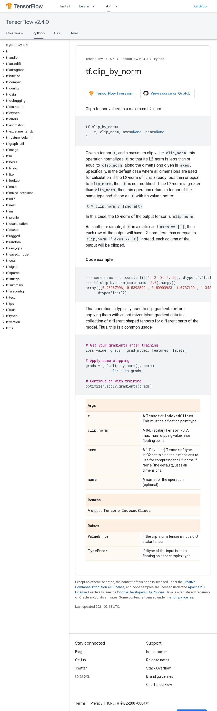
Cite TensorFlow (159, 685)
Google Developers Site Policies (140, 592)
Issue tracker (156, 652)
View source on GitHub (167, 93)
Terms (80, 703)
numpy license (182, 597)
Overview (14, 33)
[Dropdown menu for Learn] (95, 6)
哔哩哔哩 (82, 676)
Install (65, 6)
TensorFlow (94, 59)
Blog (78, 652)
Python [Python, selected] (39, 33)
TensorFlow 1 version (110, 93)
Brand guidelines (159, 676)
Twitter (81, 668)
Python (159, 59)
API (112, 59)
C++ (57, 33)
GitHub (200, 6)
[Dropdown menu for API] (118, 6)
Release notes (157, 660)
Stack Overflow (158, 668)
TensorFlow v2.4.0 (27, 22)
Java (74, 33)
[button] (33, 51)
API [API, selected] (109, 6)
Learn (84, 6)
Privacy (96, 703)
